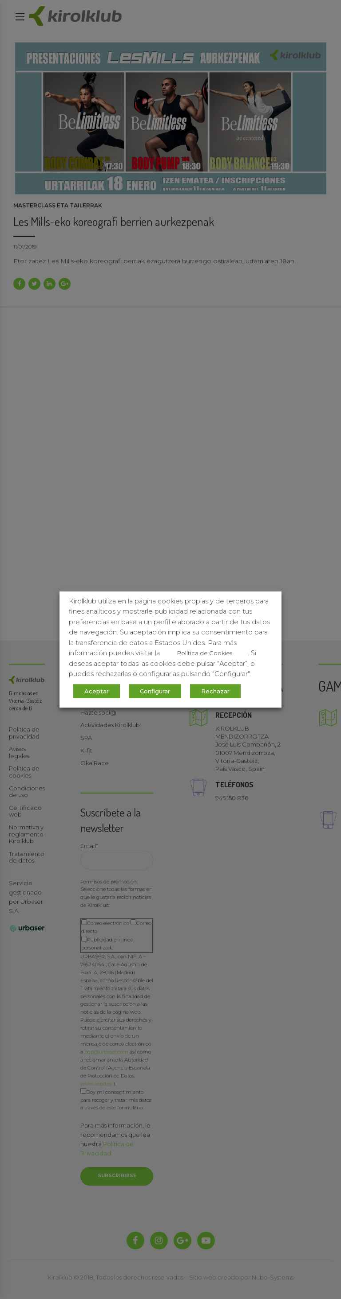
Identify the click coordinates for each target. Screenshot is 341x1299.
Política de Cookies (204, 653)
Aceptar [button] (96, 691)
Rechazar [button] (215, 691)
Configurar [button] (155, 691)
